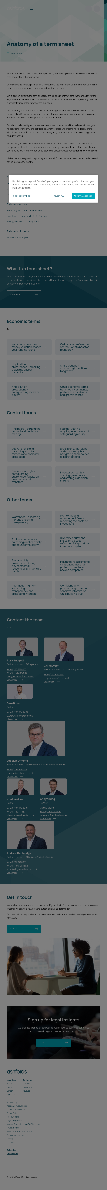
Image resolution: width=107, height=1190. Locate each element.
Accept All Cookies (83, 196)
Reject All (59, 196)
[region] (53, 189)
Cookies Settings (21, 196)
